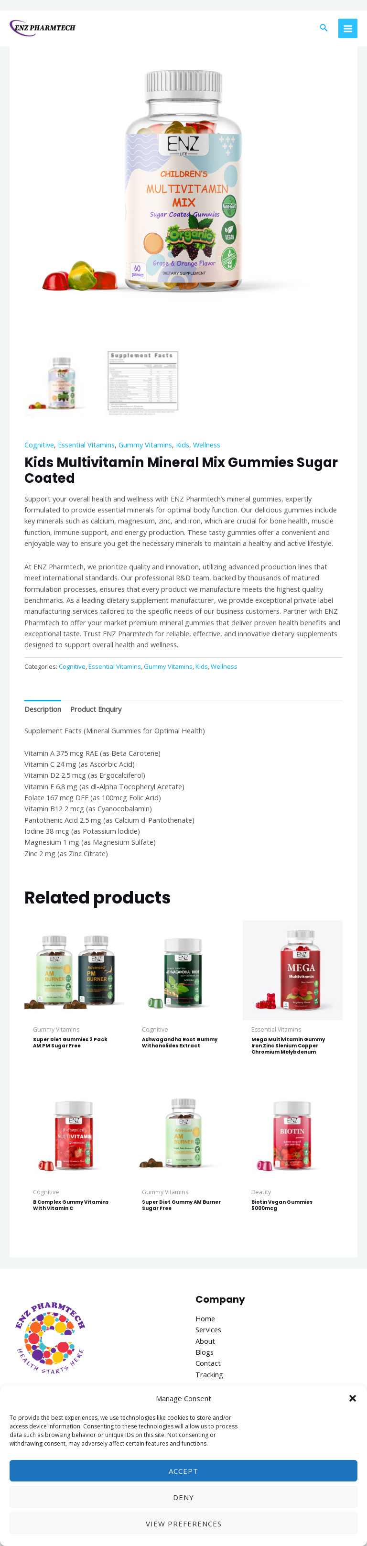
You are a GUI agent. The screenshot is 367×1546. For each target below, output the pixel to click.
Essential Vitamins (86, 444)
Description (42, 709)
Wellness (206, 444)
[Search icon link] (324, 28)
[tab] (42, 709)
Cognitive (39, 444)
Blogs (204, 1352)
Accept (183, 1471)
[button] (352, 1398)
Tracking (209, 1374)
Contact (208, 1363)
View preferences (184, 1523)
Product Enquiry (95, 709)
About (205, 1341)
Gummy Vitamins (145, 444)
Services (208, 1329)
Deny (183, 1497)
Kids (182, 444)
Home (205, 1318)
